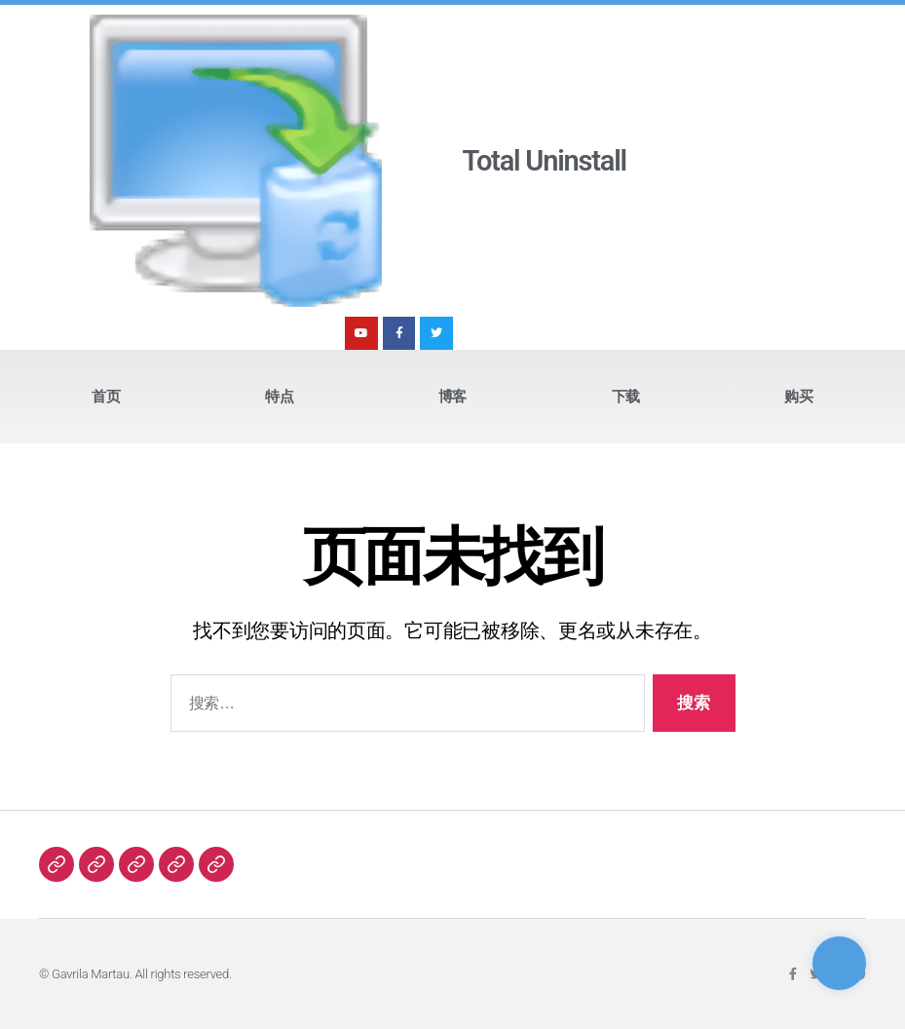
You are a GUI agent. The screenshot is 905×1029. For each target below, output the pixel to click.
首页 (106, 396)
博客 (452, 396)
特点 (279, 396)
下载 (626, 396)
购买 (798, 396)
